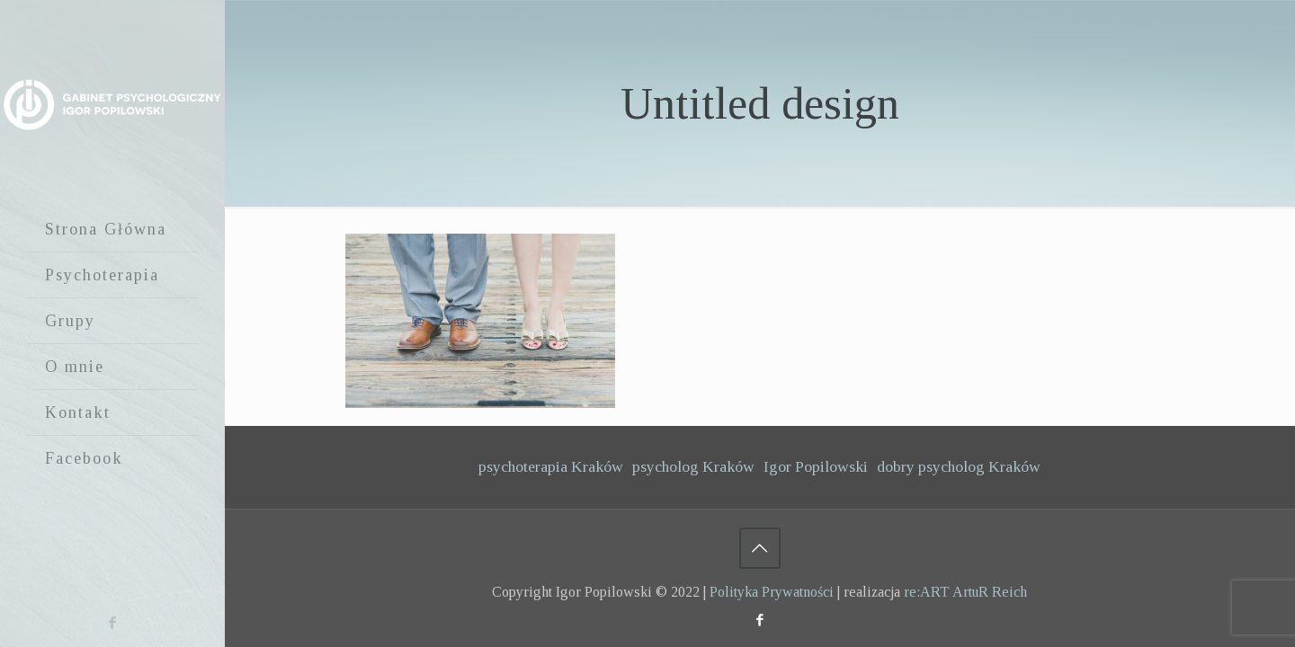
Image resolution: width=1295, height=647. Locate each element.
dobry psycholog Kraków (958, 466)
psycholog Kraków (693, 466)
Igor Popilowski (816, 466)
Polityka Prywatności (772, 591)
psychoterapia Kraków (550, 466)
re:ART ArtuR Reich (965, 591)
